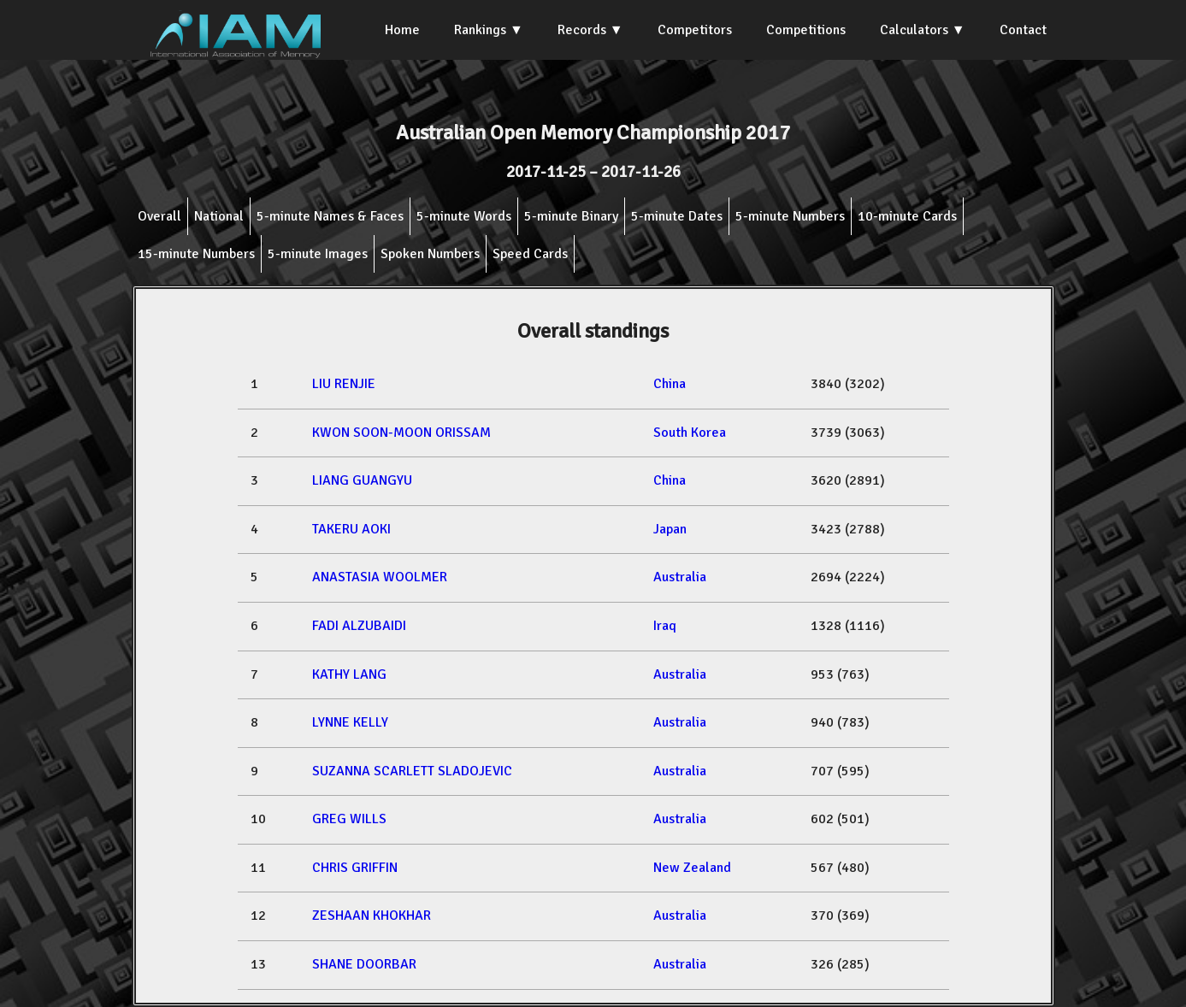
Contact (1023, 29)
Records (582, 29)
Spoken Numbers (430, 253)
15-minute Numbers (196, 253)
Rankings (480, 29)
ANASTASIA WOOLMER (379, 577)
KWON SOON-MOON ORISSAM (401, 432)
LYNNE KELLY (350, 722)
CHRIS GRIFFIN (355, 867)
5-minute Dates (677, 216)
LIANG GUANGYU (362, 480)
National (219, 216)
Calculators (914, 29)
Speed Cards (530, 253)
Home (402, 29)
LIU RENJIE (343, 383)
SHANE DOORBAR (364, 964)
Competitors (695, 29)
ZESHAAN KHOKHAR (371, 915)
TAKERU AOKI (351, 529)
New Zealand (692, 867)
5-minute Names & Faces (330, 216)
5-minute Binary (571, 216)
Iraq (664, 625)
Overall (159, 216)
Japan (670, 529)
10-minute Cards (907, 216)
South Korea (689, 432)
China (669, 383)
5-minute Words (463, 216)
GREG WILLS (349, 818)
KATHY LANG (349, 674)
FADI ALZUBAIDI (359, 625)
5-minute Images (318, 253)
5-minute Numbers (790, 216)
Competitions (806, 29)
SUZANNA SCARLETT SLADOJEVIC (412, 771)
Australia (679, 577)
